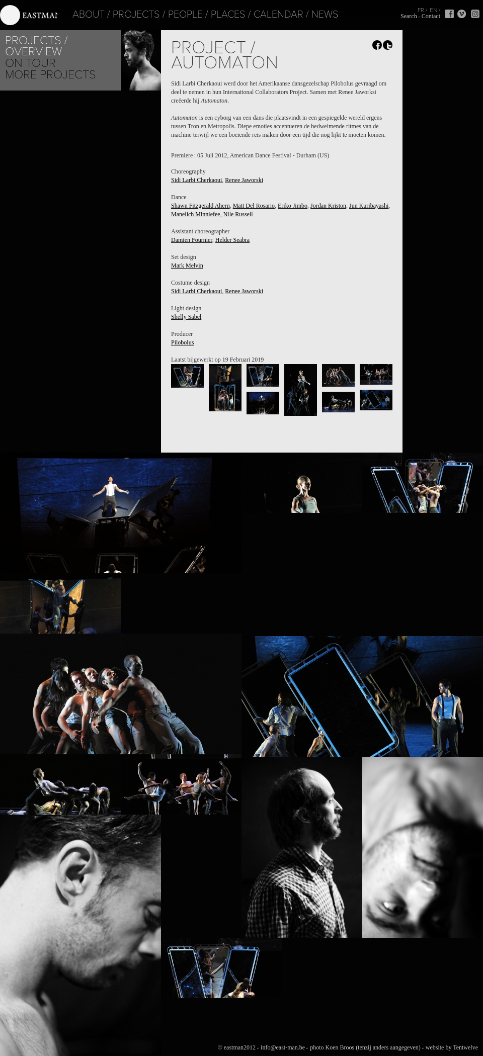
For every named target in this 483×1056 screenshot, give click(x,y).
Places (212, 15)
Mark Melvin (187, 265)
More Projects (50, 74)
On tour (30, 63)
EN (433, 10)
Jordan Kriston (328, 205)
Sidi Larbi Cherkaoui (196, 180)
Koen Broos (339, 1047)
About (72, 15)
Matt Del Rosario (254, 205)
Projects (120, 15)
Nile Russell (238, 214)
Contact (431, 16)
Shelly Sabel (186, 316)
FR (421, 10)
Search (408, 16)
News (309, 15)
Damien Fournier (191, 239)
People (169, 15)
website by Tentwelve (452, 1047)
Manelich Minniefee (195, 214)
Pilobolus (182, 342)
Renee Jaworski (244, 180)
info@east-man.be (283, 1047)
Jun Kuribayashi (368, 205)
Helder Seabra (232, 239)
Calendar (262, 15)
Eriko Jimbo (292, 205)
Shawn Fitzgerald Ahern (200, 205)
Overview (33, 51)
